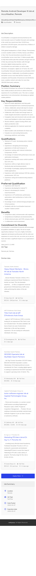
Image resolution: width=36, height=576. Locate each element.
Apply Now (18, 476)
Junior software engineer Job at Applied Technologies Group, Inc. (16, 396)
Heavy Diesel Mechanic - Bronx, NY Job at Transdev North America (16, 271)
